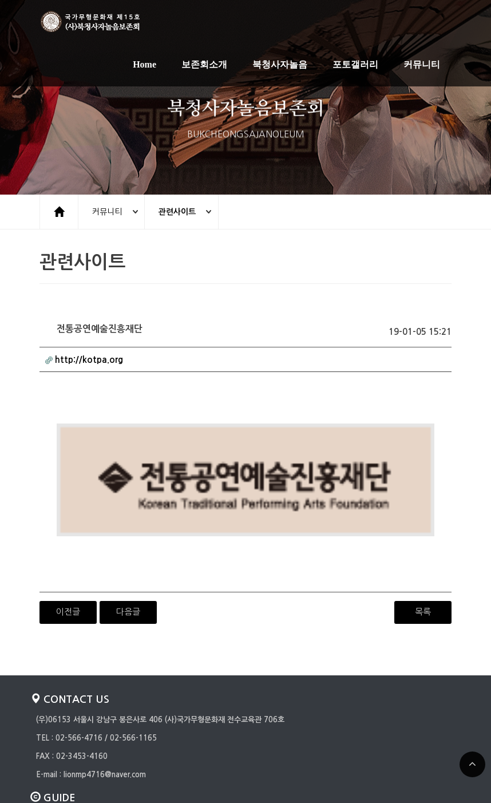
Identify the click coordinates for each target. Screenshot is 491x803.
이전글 (68, 535)
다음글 (128, 535)
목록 (423, 535)
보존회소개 (204, 64)
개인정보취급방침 (63, 741)
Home (144, 64)
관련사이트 (180, 212)
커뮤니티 (421, 64)
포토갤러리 (355, 64)
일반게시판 (53, 760)
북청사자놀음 (279, 64)
